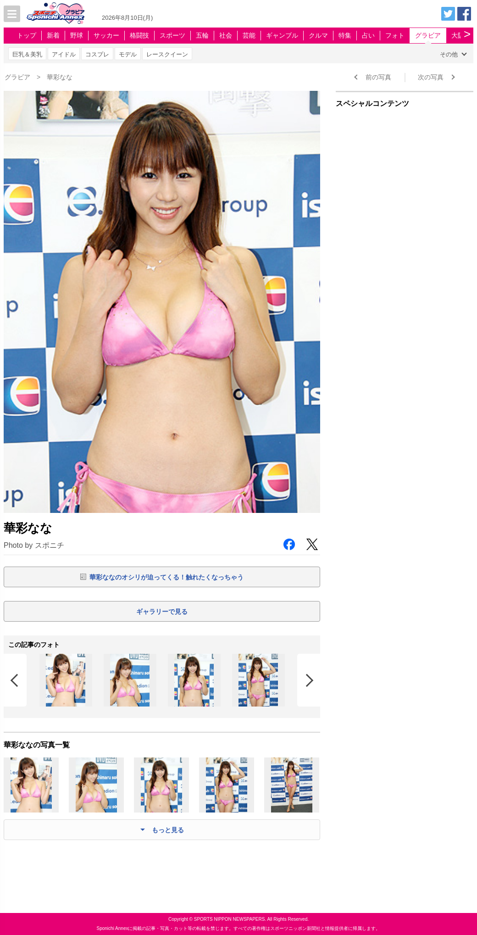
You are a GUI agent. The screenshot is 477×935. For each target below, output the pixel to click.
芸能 (249, 35)
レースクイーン (167, 54)
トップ (26, 35)
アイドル (64, 54)
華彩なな (59, 77)
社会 (225, 35)
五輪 (202, 35)
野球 (76, 35)
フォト (395, 35)
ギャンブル (282, 35)
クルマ (318, 35)
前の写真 (378, 77)
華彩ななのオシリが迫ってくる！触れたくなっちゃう (166, 577)
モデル (128, 54)
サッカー (106, 35)
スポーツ (172, 35)
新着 (53, 35)
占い (368, 35)
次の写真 (431, 77)
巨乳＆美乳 (27, 54)
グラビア (428, 35)
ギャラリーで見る (162, 611)
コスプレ (97, 54)
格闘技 (139, 35)
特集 (344, 35)
